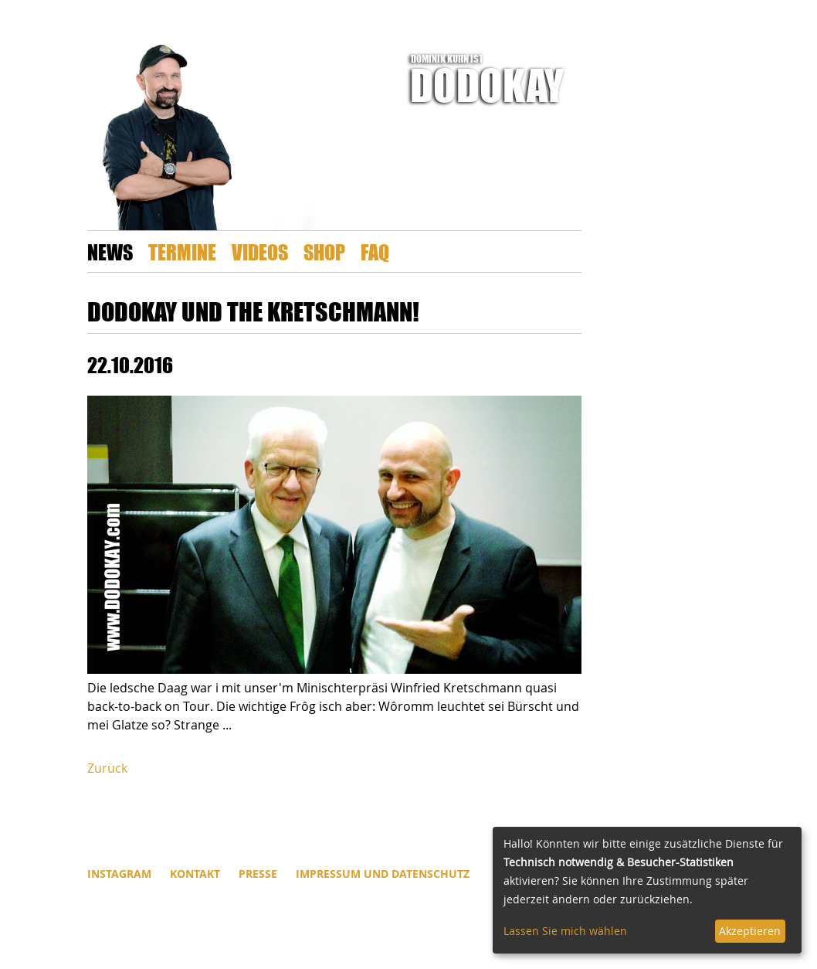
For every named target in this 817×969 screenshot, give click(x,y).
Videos (260, 251)
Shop (324, 251)
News (110, 251)
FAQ (375, 251)
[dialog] (647, 890)
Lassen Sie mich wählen (565, 930)
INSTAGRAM (119, 873)
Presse (258, 873)
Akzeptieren (750, 930)
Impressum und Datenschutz (383, 873)
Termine (182, 251)
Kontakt (195, 873)
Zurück (107, 768)
